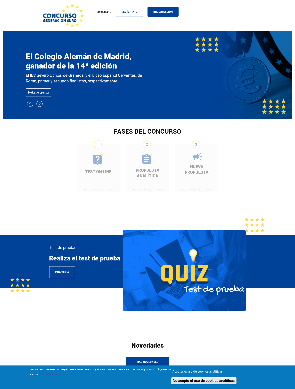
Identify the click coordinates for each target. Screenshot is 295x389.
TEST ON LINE (98, 171)
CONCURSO (104, 14)
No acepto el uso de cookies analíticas (204, 382)
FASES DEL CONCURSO (147, 131)
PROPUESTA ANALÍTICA (147, 173)
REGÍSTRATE (129, 11)
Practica (62, 272)
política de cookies (48, 375)
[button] (30, 106)
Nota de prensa (38, 92)
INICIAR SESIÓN (163, 11)
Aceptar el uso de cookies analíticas (198, 373)
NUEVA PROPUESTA (196, 169)
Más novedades (147, 361)
